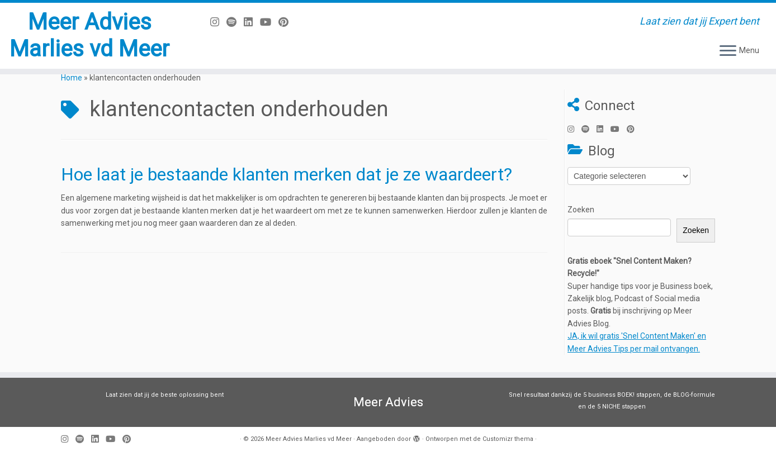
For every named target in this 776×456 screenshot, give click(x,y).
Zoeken (580, 209)
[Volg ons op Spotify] (235, 22)
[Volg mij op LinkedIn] (252, 22)
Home (71, 77)
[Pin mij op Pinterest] (287, 22)
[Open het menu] (728, 51)
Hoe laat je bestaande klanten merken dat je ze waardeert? (286, 174)
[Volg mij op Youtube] (269, 22)
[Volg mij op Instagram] (218, 22)
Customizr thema (507, 439)
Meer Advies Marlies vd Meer (89, 35)
